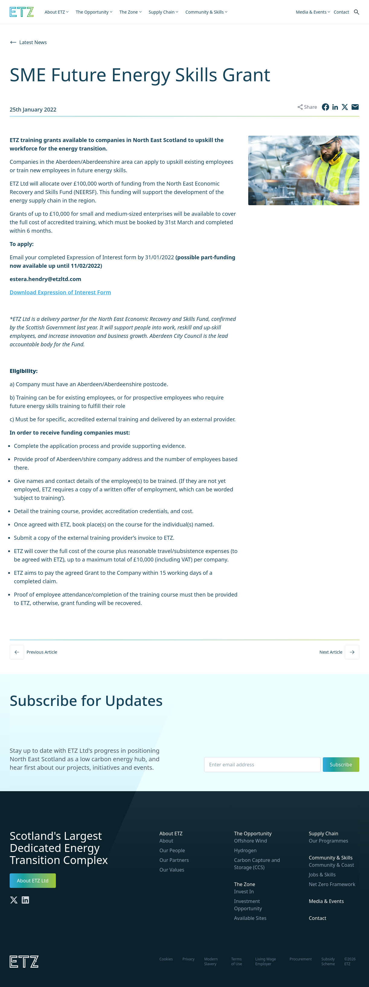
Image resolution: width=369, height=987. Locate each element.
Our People (172, 850)
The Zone (244, 884)
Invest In (244, 891)
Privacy (188, 959)
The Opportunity (252, 833)
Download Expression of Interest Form (60, 292)
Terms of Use (236, 961)
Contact (317, 918)
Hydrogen (245, 850)
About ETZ (171, 833)
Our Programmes (328, 840)
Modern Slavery (211, 961)
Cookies (166, 959)
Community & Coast (331, 865)
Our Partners (174, 860)
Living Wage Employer (265, 961)
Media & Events (326, 901)
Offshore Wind (250, 840)
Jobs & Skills (322, 874)
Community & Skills (331, 857)
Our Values (171, 869)
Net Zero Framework (332, 884)
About (166, 840)
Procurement (301, 959)
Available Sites (250, 918)
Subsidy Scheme (328, 961)
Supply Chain (324, 833)
